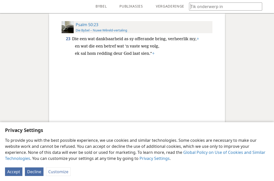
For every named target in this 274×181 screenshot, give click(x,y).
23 (68, 38)
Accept (13, 171)
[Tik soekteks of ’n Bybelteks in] (223, 6)
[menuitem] (7, 6)
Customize (58, 171)
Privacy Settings (155, 158)
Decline (34, 171)
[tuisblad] (7, 6)
